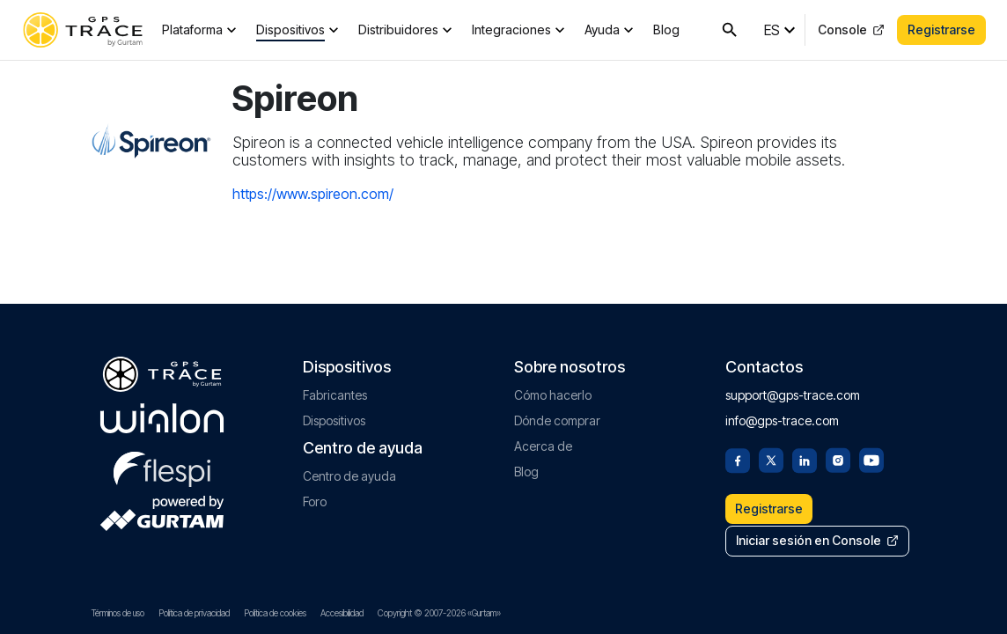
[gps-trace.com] (82, 30)
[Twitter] (771, 456)
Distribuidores (398, 29)
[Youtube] (871, 456)
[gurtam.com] (162, 415)
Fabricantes (335, 392)
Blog (666, 29)
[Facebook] (737, 456)
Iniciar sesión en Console (818, 540)
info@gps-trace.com (782, 417)
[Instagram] (838, 456)
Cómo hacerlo (553, 392)
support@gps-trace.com (792, 392)
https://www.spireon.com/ (312, 194)
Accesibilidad (342, 613)
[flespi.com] (162, 463)
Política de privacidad (194, 613)
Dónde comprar (557, 417)
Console (851, 29)
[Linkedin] (804, 456)
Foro (315, 498)
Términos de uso (118, 613)
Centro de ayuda (349, 473)
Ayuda (602, 29)
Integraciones (511, 29)
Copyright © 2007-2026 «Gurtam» (439, 613)
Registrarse (941, 29)
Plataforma (192, 29)
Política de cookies (275, 613)
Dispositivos (290, 29)
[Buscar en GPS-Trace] (730, 30)
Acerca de (543, 443)
